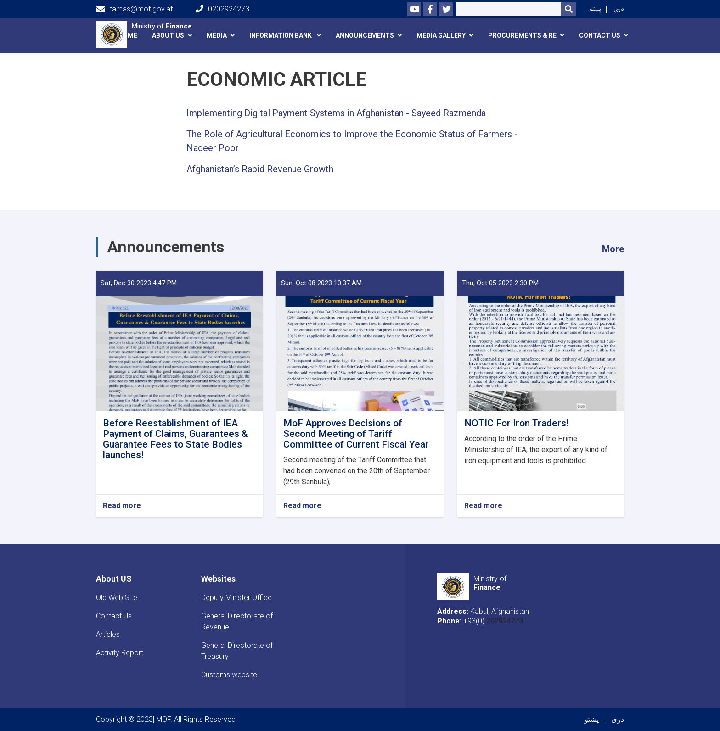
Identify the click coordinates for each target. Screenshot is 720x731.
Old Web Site (116, 597)
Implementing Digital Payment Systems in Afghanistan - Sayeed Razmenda (336, 113)
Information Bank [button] (281, 35)
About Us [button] (168, 35)
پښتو (595, 9)
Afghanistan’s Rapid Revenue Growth (259, 169)
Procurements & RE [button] (522, 35)
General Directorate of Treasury (237, 651)
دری (618, 9)
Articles (108, 634)
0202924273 (222, 9)
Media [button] (217, 35)
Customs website (229, 674)
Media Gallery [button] (441, 35)
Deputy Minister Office (236, 597)
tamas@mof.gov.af (134, 9)
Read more (122, 506)
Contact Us (114, 616)
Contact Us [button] (599, 35)
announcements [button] (365, 35)
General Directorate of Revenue (237, 621)
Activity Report (119, 652)
